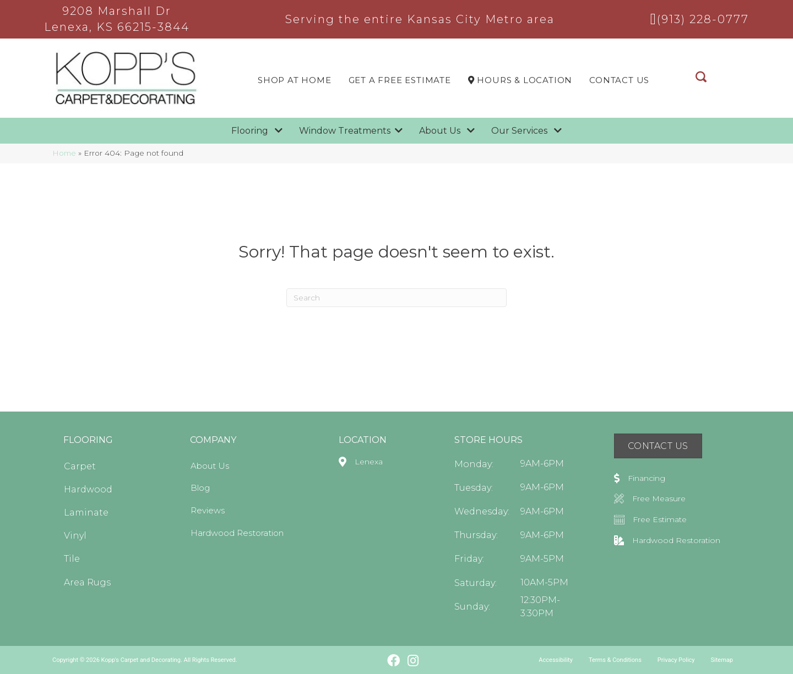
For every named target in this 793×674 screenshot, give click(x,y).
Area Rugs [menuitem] (87, 582)
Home (64, 153)
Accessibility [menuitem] (556, 660)
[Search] (396, 297)
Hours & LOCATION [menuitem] (520, 80)
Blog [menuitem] (200, 488)
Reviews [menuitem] (208, 510)
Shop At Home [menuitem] (295, 80)
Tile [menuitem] (72, 559)
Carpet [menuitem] (80, 466)
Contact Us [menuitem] (619, 80)
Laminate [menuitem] (86, 512)
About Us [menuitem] (210, 466)
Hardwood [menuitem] (88, 489)
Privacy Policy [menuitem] (676, 660)
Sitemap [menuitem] (722, 660)
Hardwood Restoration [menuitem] (237, 533)
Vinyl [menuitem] (75, 535)
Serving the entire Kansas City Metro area (420, 19)
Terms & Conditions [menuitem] (615, 660)
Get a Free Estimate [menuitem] (400, 80)
